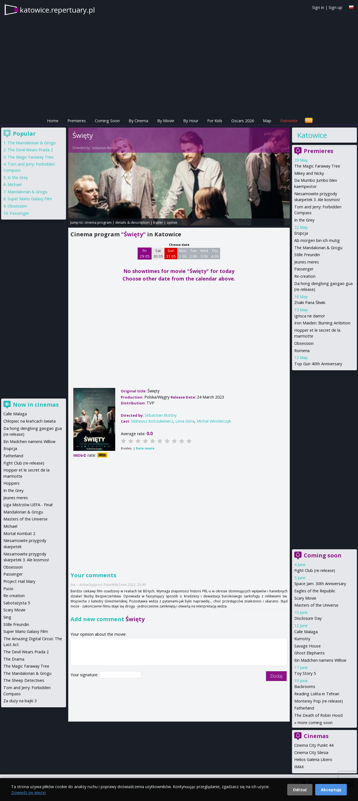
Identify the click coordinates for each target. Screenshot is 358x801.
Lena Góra (184, 421)
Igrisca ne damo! (309, 316)
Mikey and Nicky (309, 173)
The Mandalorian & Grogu (318, 247)
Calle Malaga (306, 631)
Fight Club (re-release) (314, 570)
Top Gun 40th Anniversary (318, 363)
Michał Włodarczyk (214, 421)
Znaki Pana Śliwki (309, 302)
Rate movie (145, 448)
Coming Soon (107, 120)
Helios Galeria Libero (313, 759)
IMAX (299, 766)
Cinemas (316, 736)
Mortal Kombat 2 (19, 533)
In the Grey (304, 220)
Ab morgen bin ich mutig (317, 240)
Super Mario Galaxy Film (30, 198)
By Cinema (138, 120)
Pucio (8, 588)
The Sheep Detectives (23, 680)
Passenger (304, 269)
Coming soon (322, 555)
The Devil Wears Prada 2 (30, 149)
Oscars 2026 (242, 120)
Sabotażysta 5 (16, 603)
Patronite (289, 120)
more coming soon (315, 722)
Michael (15, 184)
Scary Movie (305, 598)
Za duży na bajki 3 (20, 700)
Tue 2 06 (193, 253)
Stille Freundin (307, 254)
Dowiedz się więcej (28, 792)
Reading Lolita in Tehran (316, 693)
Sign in (318, 7)
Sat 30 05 (158, 253)
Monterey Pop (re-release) (318, 701)
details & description (132, 222)
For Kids (214, 120)
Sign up (335, 7)
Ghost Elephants (309, 653)
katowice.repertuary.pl (57, 10)
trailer (158, 222)
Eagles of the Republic (314, 590)
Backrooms (304, 686)
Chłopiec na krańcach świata (29, 421)
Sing (7, 617)
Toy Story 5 (305, 673)
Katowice (312, 135)
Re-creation (304, 276)
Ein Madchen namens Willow (320, 660)
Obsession (304, 343)
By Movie (165, 120)
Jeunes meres (306, 262)
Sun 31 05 (171, 253)
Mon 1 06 (183, 253)
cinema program (98, 222)
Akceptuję (331, 789)
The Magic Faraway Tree (317, 166)
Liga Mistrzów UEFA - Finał (28, 504)
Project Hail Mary (19, 581)
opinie (172, 222)
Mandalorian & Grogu (27, 191)
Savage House (307, 646)
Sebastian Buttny (104, 147)
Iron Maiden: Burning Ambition (322, 323)
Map (267, 120)
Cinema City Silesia (311, 752)
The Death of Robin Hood (318, 715)
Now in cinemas (36, 404)
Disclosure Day (308, 618)
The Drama (13, 659)
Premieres (76, 120)
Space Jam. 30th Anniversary (320, 583)
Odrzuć (300, 789)
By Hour (190, 120)
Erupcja (301, 233)
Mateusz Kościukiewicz (152, 421)
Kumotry (302, 638)
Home (52, 120)
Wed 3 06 (204, 253)
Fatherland (304, 708)
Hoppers (11, 483)
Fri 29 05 (145, 253)
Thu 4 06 (215, 253)
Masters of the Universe (316, 605)
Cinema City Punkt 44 (313, 745)
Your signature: (84, 674)
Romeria (302, 350)
